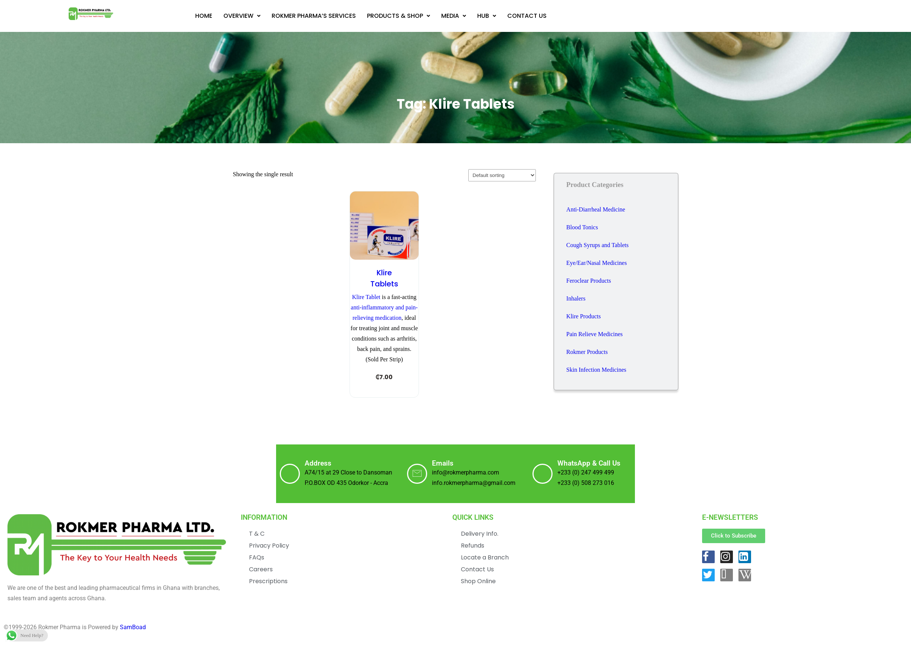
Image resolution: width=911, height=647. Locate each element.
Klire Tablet (366, 297)
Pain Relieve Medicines (594, 334)
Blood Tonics (582, 227)
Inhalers (576, 298)
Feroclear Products (588, 280)
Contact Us (527, 16)
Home (203, 16)
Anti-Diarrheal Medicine (595, 209)
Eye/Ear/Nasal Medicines (596, 263)
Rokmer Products (587, 352)
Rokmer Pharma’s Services (314, 16)
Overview (241, 16)
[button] (242, 15)
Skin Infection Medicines (596, 370)
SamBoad (133, 637)
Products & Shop (398, 16)
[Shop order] (502, 175)
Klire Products (583, 316)
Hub (486, 16)
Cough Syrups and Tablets (597, 245)
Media (453, 16)
